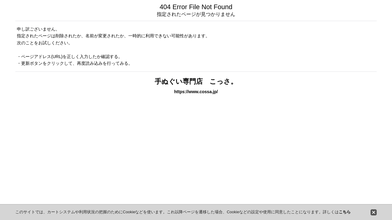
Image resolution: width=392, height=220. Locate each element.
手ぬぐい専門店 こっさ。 (196, 81)
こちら (345, 212)
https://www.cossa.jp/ (196, 91)
